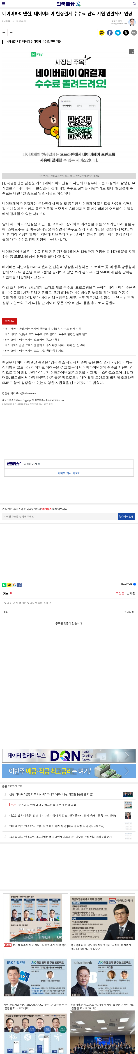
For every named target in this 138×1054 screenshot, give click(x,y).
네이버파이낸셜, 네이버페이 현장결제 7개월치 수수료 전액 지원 (43, 328)
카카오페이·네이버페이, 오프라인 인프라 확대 (32, 339)
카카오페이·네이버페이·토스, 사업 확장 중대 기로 (34, 350)
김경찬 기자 (32, 464)
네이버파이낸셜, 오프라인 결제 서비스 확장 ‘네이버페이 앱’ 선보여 (45, 345)
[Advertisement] (69, 431)
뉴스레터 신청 (126, 516)
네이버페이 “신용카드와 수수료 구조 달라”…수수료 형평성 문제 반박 (46, 334)
